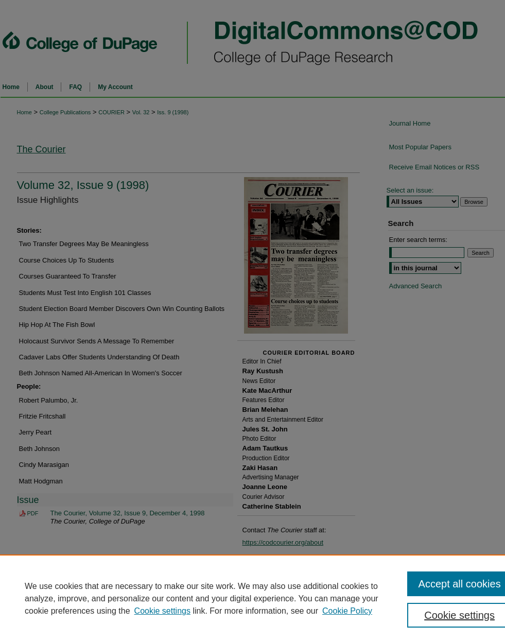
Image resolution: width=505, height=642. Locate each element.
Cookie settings (162, 610)
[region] (252, 598)
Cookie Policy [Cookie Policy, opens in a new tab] (347, 610)
